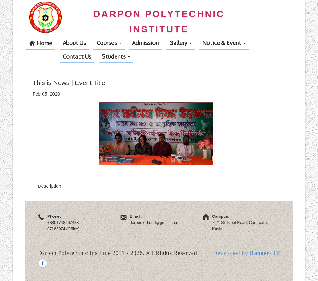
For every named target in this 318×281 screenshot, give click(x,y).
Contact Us (77, 56)
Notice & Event (224, 42)
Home (40, 43)
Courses (109, 42)
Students (116, 56)
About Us (74, 42)
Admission (145, 42)
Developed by (246, 253)
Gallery (180, 42)
